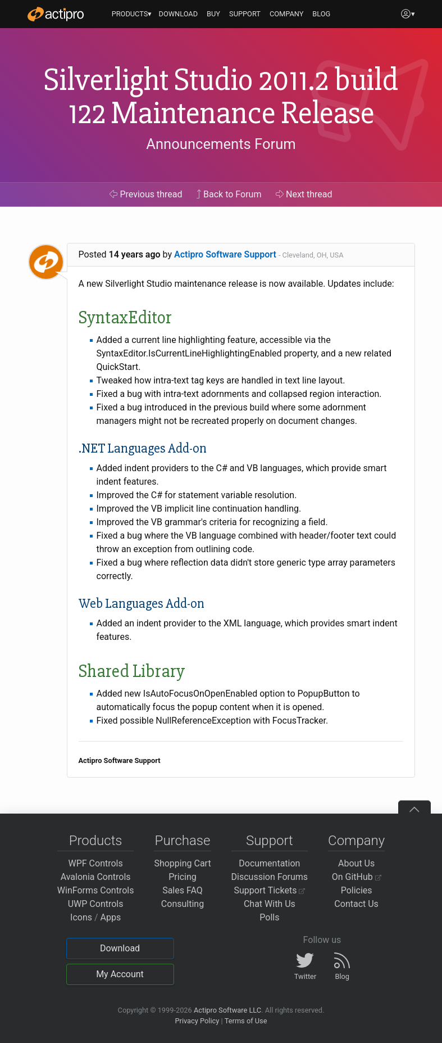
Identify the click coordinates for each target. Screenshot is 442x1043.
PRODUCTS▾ (132, 14)
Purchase (183, 840)
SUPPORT (245, 14)
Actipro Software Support (225, 254)
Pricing (182, 877)
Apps (111, 917)
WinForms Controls (95, 890)
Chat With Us (269, 903)
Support (269, 840)
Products (95, 840)
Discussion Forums (269, 877)
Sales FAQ (182, 890)
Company (356, 840)
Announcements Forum (221, 144)
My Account (120, 974)
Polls (269, 917)
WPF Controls (96, 863)
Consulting (182, 903)
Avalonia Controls (96, 877)
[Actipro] (56, 14)
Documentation (269, 863)
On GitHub (356, 877)
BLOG (321, 14)
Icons (81, 917)
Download (120, 948)
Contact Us (356, 903)
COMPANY (287, 14)
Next (304, 194)
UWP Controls (96, 903)
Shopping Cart (182, 863)
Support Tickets (270, 890)
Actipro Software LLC (227, 1010)
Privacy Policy (197, 1021)
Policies (356, 890)
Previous (146, 194)
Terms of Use (246, 1021)
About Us (356, 863)
